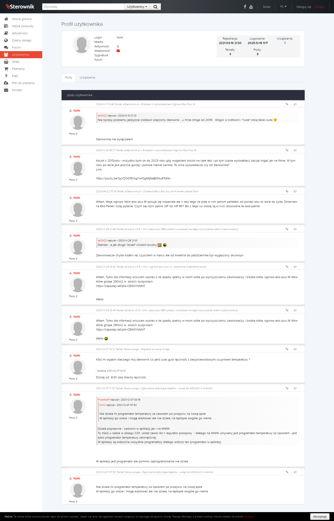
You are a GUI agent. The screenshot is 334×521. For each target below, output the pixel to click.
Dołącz (320, 7)
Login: (98, 38)
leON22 (102, 115)
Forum (12, 48)
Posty (68, 78)
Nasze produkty (18, 26)
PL (283, 7)
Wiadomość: (102, 51)
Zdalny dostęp (17, 40)
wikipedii (249, 516)
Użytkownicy (137, 6)
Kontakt (12, 90)
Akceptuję (320, 516)
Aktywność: (102, 46)
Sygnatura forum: (101, 57)
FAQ (10, 76)
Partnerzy (14, 69)
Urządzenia (87, 78)
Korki (77, 111)
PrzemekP (104, 399)
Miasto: (99, 42)
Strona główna (17, 19)
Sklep (266, 7)
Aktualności (15, 33)
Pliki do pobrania (18, 83)
